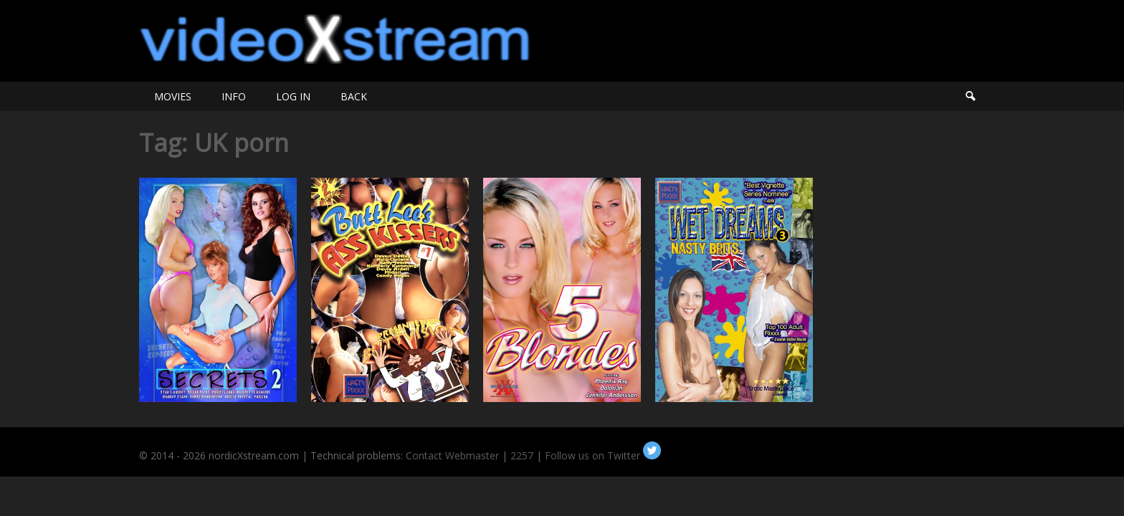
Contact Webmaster (452, 455)
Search (970, 96)
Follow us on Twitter (603, 455)
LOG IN (293, 96)
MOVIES (172, 96)
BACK (353, 96)
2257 (521, 455)
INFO (234, 96)
